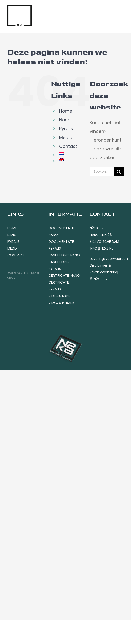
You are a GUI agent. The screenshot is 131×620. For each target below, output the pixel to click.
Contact (68, 146)
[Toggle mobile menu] (121, 10)
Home (65, 111)
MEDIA (12, 248)
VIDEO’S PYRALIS (61, 302)
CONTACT (15, 255)
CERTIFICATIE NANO (64, 275)
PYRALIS (13, 241)
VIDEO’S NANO (60, 295)
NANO (12, 234)
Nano (65, 120)
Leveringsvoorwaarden (109, 258)
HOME (12, 228)
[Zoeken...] (102, 171)
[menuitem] (70, 153)
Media (65, 137)
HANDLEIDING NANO (64, 255)
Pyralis (66, 129)
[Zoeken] (119, 171)
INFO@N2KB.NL (101, 248)
